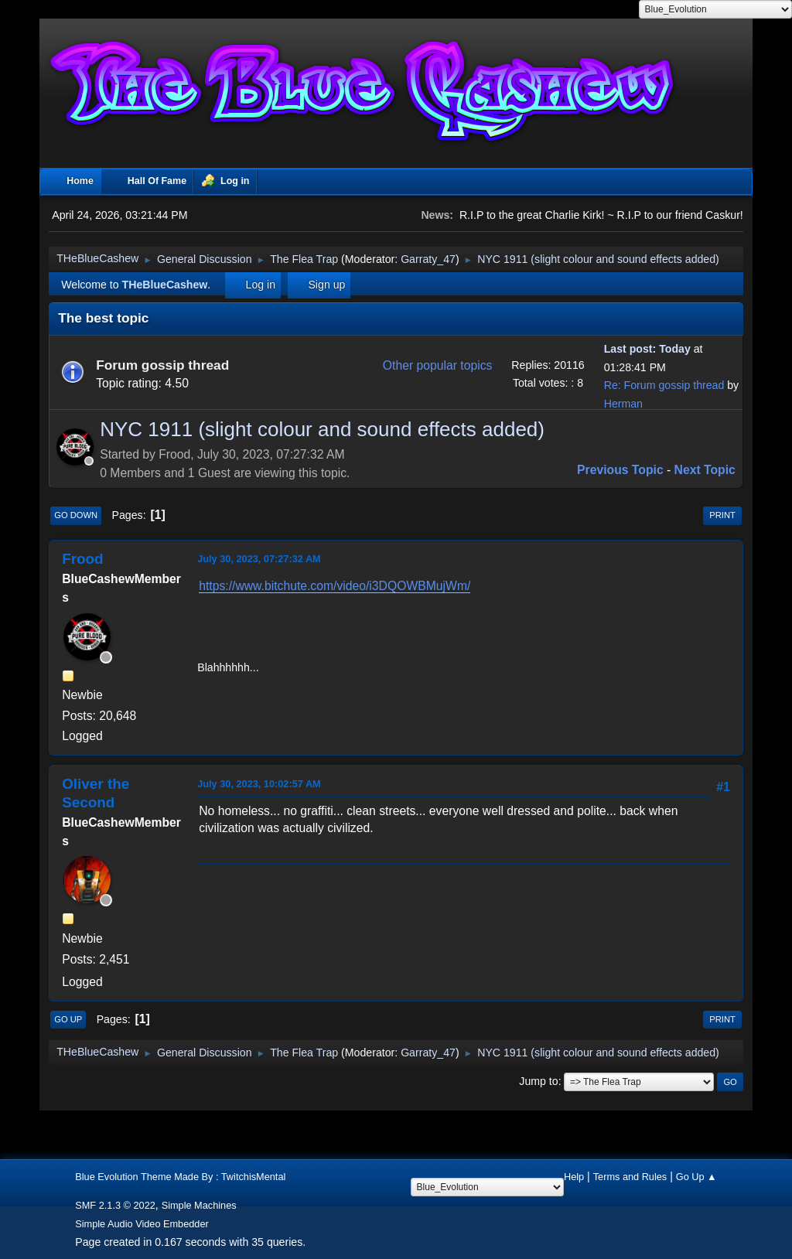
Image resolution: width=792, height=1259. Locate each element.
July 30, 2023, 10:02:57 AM (259, 784)
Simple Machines (199, 1205)
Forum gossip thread (162, 365)
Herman (623, 403)
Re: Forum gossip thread (664, 385)
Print (722, 515)
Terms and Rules (630, 1176)
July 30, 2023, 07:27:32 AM (259, 559)
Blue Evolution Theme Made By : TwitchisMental (180, 1176)
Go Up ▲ (696, 1176)
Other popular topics (438, 365)
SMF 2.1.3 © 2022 (115, 1205)
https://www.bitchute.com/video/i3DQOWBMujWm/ (334, 585)
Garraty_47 (428, 259)
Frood (82, 559)
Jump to (538, 1081)
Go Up (68, 1019)
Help (574, 1176)
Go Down (75, 515)
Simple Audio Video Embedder (142, 1224)
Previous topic (620, 469)
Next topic (705, 469)
